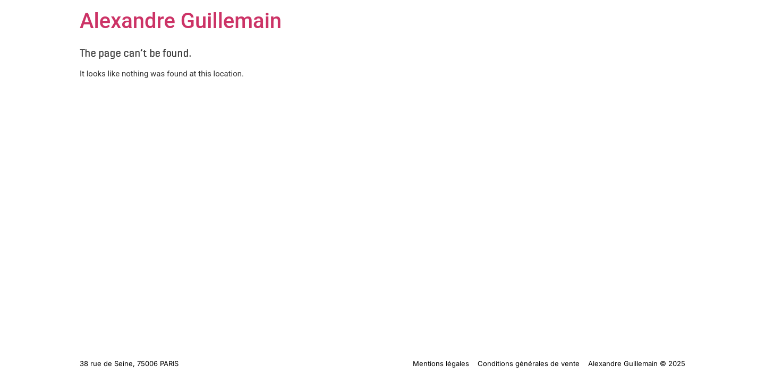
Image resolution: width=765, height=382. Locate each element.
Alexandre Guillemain (181, 20)
